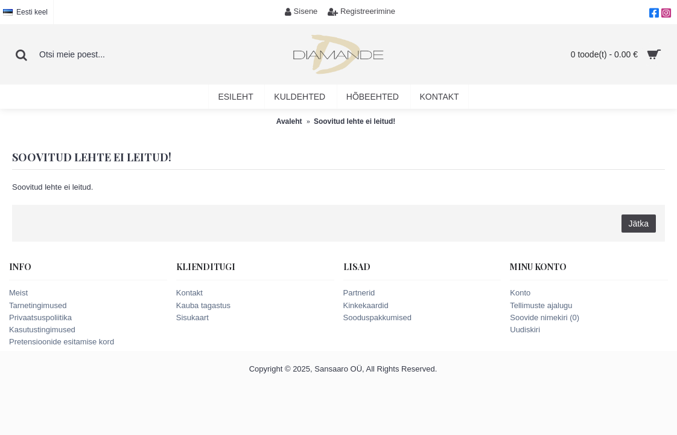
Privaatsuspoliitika (40, 317)
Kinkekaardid (366, 305)
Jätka (639, 223)
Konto (520, 292)
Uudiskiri (525, 329)
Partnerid (359, 292)
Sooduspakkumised (377, 317)
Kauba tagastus (203, 305)
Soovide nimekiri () (544, 317)
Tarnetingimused (37, 305)
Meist (18, 292)
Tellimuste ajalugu (541, 305)
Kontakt (189, 292)
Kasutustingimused (42, 329)
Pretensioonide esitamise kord (61, 341)
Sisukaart (192, 317)
